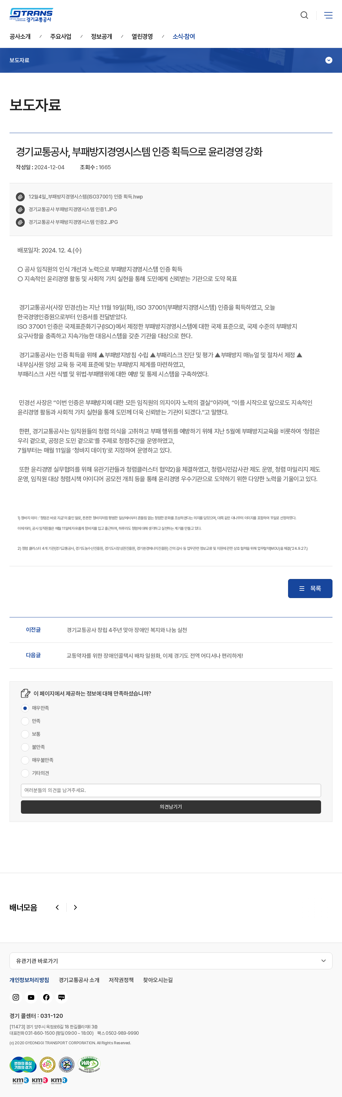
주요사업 (60, 36)
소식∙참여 (184, 36)
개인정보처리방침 (29, 980)
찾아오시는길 (158, 980)
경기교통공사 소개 (79, 980)
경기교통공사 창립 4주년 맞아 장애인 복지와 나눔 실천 (127, 630)
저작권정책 (121, 980)
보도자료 (19, 60)
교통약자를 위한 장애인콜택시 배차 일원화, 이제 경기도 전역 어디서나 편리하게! (155, 656)
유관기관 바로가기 (37, 961)
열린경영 (142, 36)
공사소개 (20, 36)
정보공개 (101, 36)
